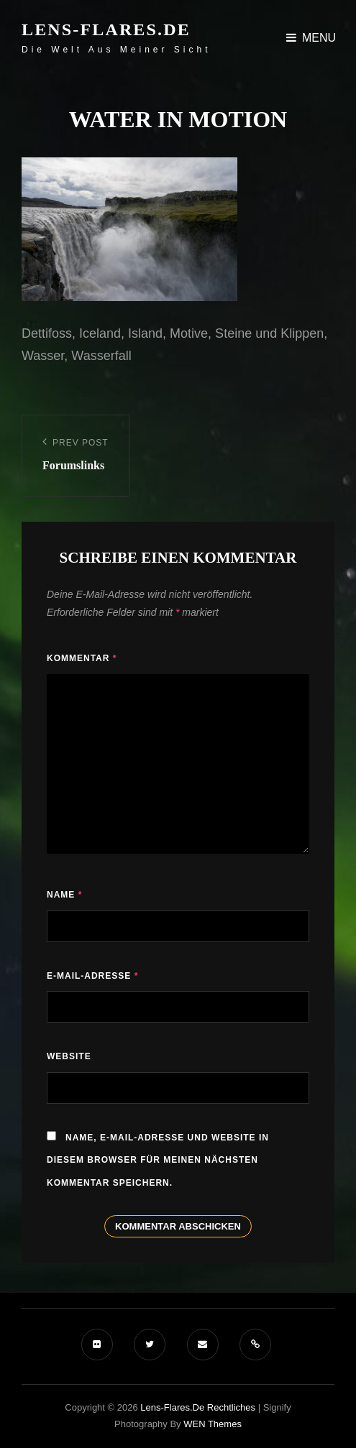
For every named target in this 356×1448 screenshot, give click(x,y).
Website (69, 1056)
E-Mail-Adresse (92, 976)
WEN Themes (212, 1424)
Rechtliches (231, 1407)
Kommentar (82, 658)
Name (64, 895)
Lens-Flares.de (106, 29)
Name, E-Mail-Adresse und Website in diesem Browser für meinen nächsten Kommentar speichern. (158, 1160)
